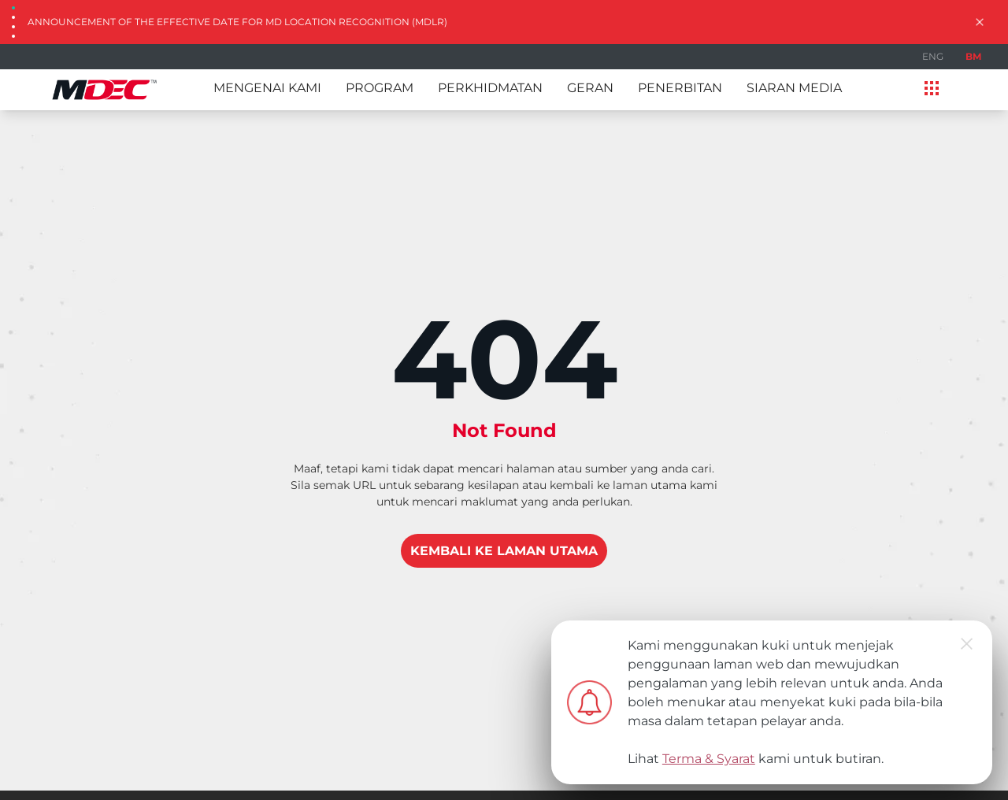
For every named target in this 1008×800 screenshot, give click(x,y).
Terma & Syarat (708, 758)
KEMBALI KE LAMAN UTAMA (504, 550)
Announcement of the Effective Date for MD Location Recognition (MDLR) (237, 22)
